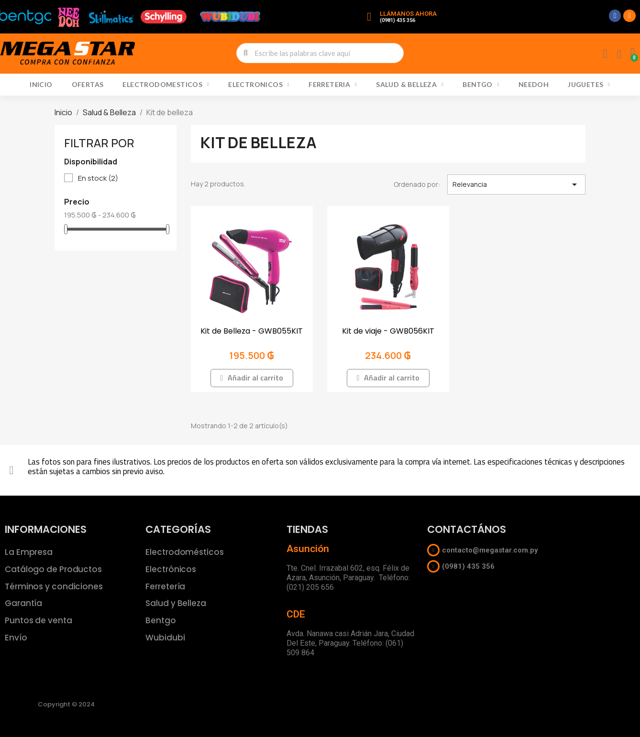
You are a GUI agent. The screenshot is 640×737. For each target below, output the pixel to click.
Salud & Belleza (409, 84)
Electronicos (258, 84)
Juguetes (589, 84)
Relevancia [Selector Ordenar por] (516, 184)
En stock (98, 178)
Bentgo (481, 84)
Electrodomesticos (165, 84)
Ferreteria (333, 84)
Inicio (41, 84)
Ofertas (88, 84)
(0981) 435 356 (397, 20)
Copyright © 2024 (66, 704)
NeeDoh (534, 84)
